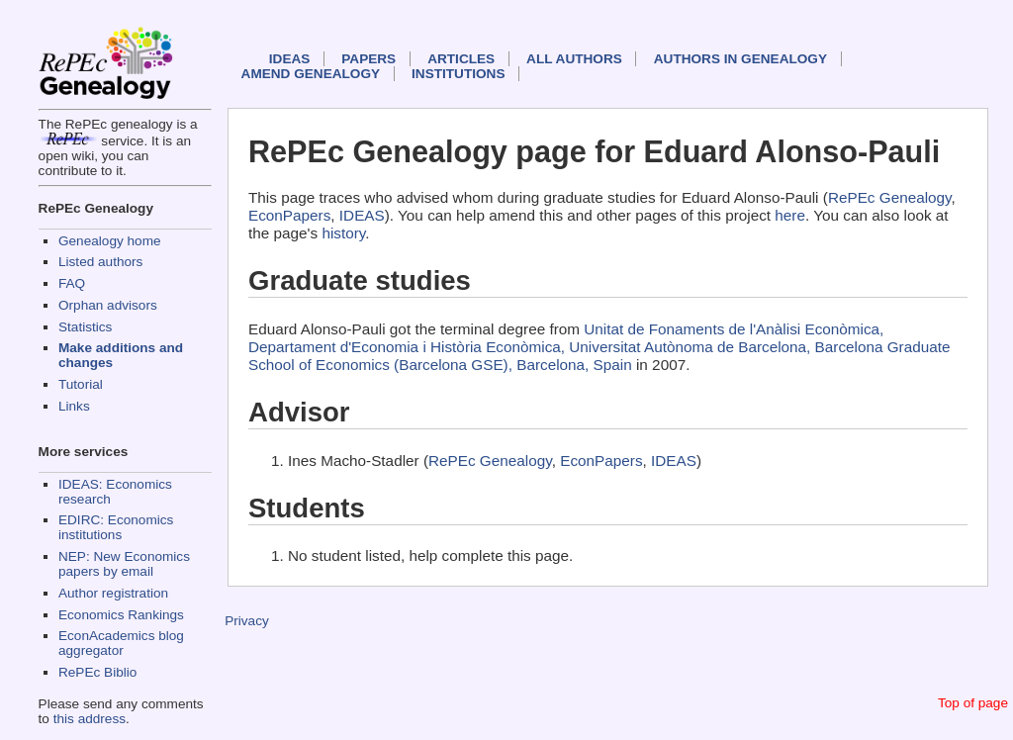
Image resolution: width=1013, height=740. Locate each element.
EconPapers (289, 215)
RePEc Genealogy (890, 197)
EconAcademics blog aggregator (121, 643)
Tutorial (80, 384)
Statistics (85, 327)
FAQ (71, 283)
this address (89, 718)
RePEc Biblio (97, 672)
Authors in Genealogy (740, 58)
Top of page (973, 702)
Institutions (458, 73)
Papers (368, 58)
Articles (461, 58)
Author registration (113, 593)
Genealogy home (109, 240)
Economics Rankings (121, 614)
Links (74, 406)
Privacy (247, 620)
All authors (574, 58)
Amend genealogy (310, 73)
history (343, 233)
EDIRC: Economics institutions (115, 527)
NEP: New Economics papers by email (124, 564)
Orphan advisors (107, 305)
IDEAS (290, 58)
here (790, 215)
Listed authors (100, 261)
